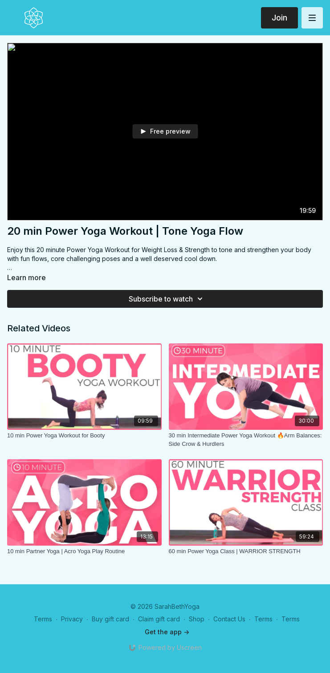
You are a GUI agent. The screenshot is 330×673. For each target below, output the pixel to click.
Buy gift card (110, 619)
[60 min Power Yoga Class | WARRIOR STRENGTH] (246, 551)
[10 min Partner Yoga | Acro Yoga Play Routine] (84, 551)
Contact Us (229, 619)
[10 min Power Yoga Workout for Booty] (84, 435)
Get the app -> (167, 632)
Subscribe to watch (167, 299)
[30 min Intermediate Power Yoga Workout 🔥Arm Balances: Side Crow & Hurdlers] (246, 440)
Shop (196, 619)
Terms (43, 619)
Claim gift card (159, 619)
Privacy (72, 619)
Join (279, 17)
